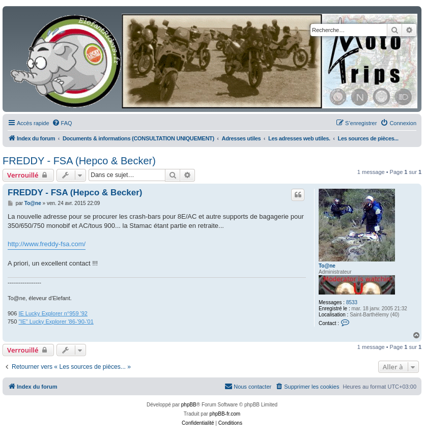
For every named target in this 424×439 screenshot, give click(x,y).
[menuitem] (62, 123)
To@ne (327, 266)
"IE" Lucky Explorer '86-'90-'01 (55, 321)
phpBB (188, 404)
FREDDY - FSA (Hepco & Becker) (79, 160)
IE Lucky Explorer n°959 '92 (53, 313)
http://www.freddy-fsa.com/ (47, 244)
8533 (351, 302)
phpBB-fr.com (225, 414)
